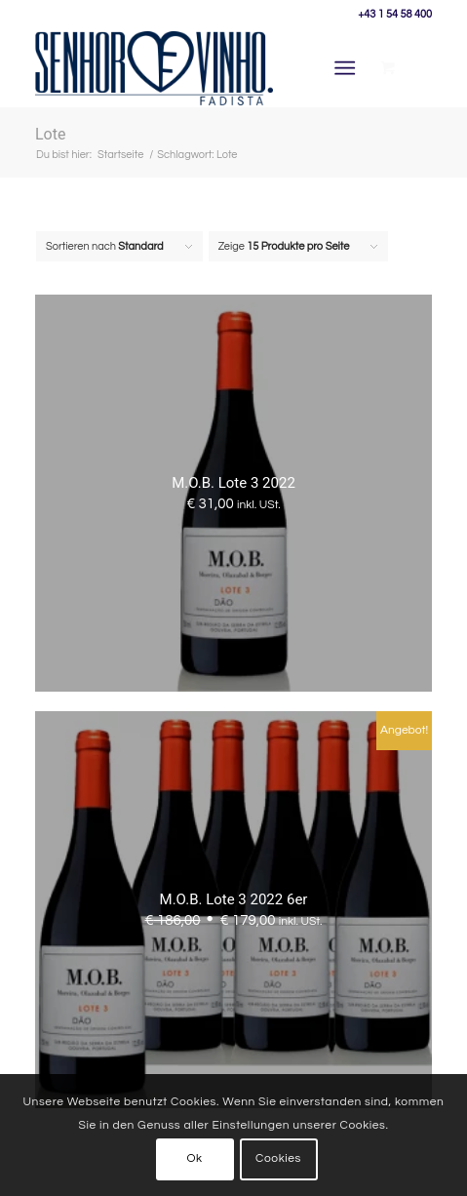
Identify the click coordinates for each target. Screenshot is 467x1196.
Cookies (278, 1158)
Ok (194, 1158)
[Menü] (345, 68)
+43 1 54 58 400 (395, 14)
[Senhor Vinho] (154, 68)
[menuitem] (349, 68)
